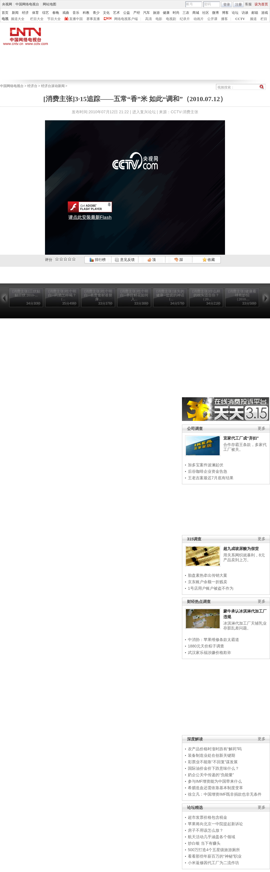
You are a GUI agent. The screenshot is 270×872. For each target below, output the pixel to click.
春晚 (55, 13)
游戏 (264, 13)
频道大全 (17, 19)
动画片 (199, 19)
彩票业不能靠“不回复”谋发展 (213, 762)
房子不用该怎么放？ (205, 830)
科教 (86, 13)
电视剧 (171, 19)
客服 (248, 4)
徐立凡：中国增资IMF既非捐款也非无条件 (225, 794)
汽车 (146, 13)
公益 (126, 13)
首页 (5, 13)
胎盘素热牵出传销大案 (207, 575)
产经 (136, 13)
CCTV (240, 19)
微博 (215, 13)
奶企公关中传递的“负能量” (211, 775)
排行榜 (97, 260)
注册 (238, 4)
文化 (106, 13)
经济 (25, 13)
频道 (253, 19)
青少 (96, 13)
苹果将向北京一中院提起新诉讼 (215, 824)
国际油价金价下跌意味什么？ (213, 768)
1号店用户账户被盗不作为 (210, 588)
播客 (224, 19)
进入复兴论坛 (144, 112)
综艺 (45, 13)
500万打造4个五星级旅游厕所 (214, 849)
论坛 (235, 13)
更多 (262, 428)
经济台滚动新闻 (53, 86)
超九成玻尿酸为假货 (241, 548)
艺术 (116, 13)
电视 (5, 19)
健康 (166, 13)
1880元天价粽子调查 (206, 646)
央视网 (7, 4)
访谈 (245, 13)
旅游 (156, 13)
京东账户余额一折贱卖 (207, 582)
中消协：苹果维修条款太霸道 (213, 639)
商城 (195, 13)
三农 (186, 13)
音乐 (76, 13)
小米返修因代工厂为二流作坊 (213, 862)
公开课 (212, 19)
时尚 (176, 13)
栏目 (263, 19)
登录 (226, 4)
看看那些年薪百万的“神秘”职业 (215, 856)
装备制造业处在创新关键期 (211, 755)
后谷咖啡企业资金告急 (207, 471)
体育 (35, 13)
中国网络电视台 (27, 4)
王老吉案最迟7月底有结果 (210, 478)
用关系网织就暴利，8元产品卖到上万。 (244, 557)
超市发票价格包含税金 (207, 817)
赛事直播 (93, 19)
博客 (225, 13)
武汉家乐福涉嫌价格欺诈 (209, 652)
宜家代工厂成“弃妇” (241, 438)
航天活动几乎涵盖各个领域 (211, 837)
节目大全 (54, 19)
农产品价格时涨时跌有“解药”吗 (215, 749)
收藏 (208, 260)
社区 (205, 13)
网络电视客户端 (126, 19)
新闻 (15, 13)
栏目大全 (37, 19)
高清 (148, 19)
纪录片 (185, 19)
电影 (159, 19)
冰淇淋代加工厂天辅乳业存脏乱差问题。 (245, 626)
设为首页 (261, 4)
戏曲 (65, 13)
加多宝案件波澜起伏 (205, 465)
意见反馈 (124, 260)
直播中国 (76, 19)
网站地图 (49, 4)
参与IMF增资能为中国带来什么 (215, 781)
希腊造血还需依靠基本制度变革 (215, 788)
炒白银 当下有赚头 (204, 843)
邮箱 (254, 13)
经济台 (32, 86)
